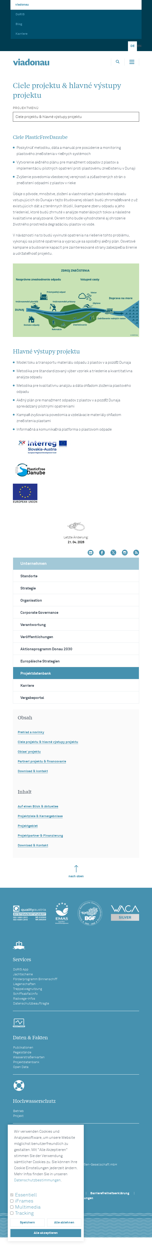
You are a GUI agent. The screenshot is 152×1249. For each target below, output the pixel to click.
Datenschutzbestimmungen (37, 1180)
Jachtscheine (23, 974)
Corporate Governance (39, 613)
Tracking (24, 1213)
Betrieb (18, 1111)
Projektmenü (26, 108)
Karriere (21, 34)
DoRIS (20, 14)
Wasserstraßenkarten (29, 1057)
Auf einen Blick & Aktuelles (38, 806)
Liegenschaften (24, 984)
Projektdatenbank (35, 673)
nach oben (76, 871)
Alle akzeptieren (46, 1233)
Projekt (18, 1116)
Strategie (28, 588)
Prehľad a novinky (31, 732)
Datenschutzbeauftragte (31, 1003)
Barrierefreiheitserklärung (109, 1193)
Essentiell (26, 1195)
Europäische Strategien (40, 661)
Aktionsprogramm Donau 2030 (46, 649)
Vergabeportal (32, 698)
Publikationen (23, 1047)
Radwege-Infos (24, 998)
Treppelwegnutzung (27, 989)
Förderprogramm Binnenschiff (35, 979)
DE (132, 46)
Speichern (27, 1222)
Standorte (28, 576)
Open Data (20, 1067)
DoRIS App (20, 969)
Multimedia (28, 1207)
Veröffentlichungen (36, 637)
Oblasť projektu (29, 751)
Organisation (31, 600)
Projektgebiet (28, 826)
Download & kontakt (33, 771)
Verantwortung (33, 625)
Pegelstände (22, 1052)
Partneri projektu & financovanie (42, 761)
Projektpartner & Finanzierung (40, 835)
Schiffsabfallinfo (25, 994)
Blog (19, 24)
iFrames (24, 1201)
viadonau (22, 4)
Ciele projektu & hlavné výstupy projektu (48, 742)
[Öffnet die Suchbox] (118, 62)
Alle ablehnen (64, 1222)
